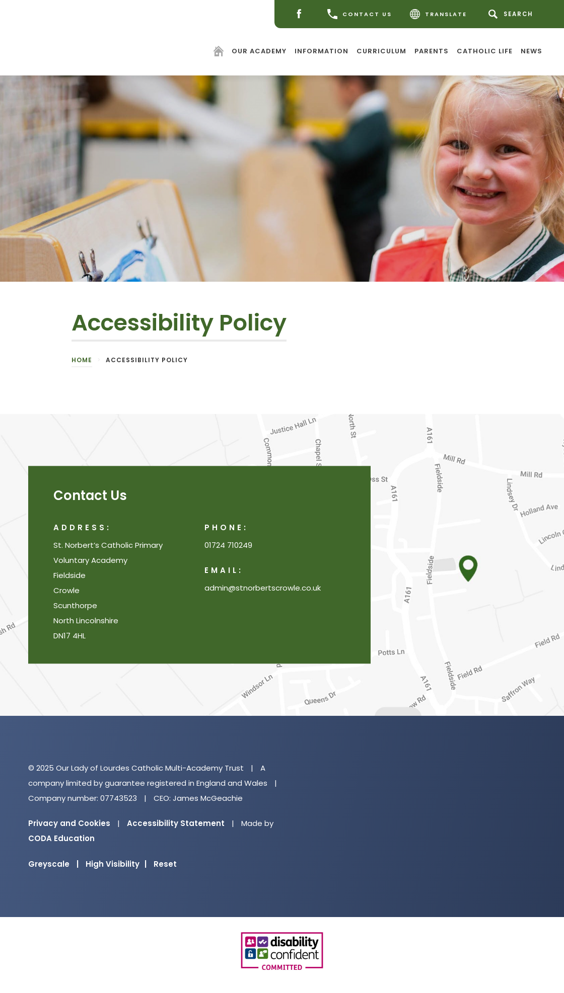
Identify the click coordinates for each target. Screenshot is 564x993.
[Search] (512, 14)
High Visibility (116, 864)
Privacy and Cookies (69, 823)
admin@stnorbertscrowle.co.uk (262, 588)
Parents (431, 50)
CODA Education (61, 838)
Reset (165, 864)
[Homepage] (220, 52)
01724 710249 (228, 545)
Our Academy (259, 50)
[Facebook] (301, 14)
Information (321, 50)
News (531, 50)
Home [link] (82, 360)
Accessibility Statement (176, 823)
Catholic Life (485, 50)
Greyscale (53, 864)
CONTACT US (359, 14)
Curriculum (381, 50)
